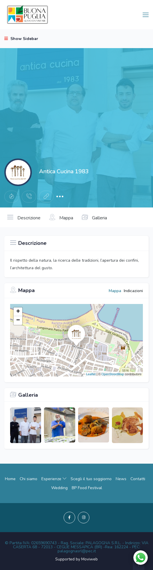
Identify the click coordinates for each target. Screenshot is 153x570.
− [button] (18, 320)
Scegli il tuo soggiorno (91, 479)
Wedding (59, 488)
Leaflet (91, 374)
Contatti (137, 479)
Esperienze (54, 479)
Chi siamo (28, 479)
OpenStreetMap (113, 374)
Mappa (61, 217)
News (121, 479)
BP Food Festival (87, 488)
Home (10, 479)
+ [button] (18, 311)
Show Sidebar (21, 38)
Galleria (94, 217)
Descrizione (23, 217)
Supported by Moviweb (76, 559)
